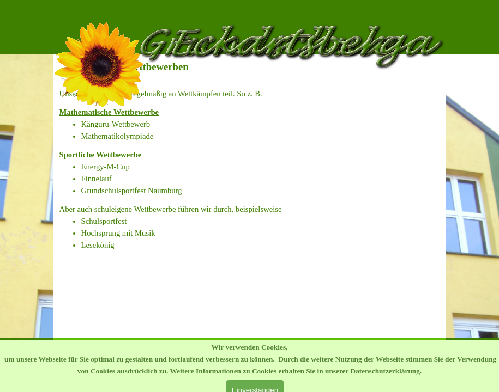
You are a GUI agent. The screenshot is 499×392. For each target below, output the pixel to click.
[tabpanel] (249, 94)
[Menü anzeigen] (435, 11)
